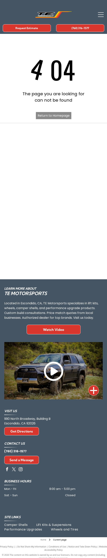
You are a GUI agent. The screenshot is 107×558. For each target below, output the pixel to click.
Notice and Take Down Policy (82, 546)
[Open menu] (101, 15)
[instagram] (21, 469)
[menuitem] (20, 525)
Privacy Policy (6, 546)
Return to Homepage (54, 115)
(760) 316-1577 (15, 451)
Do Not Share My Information (31, 546)
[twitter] (14, 469)
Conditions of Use (57, 546)
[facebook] (7, 469)
